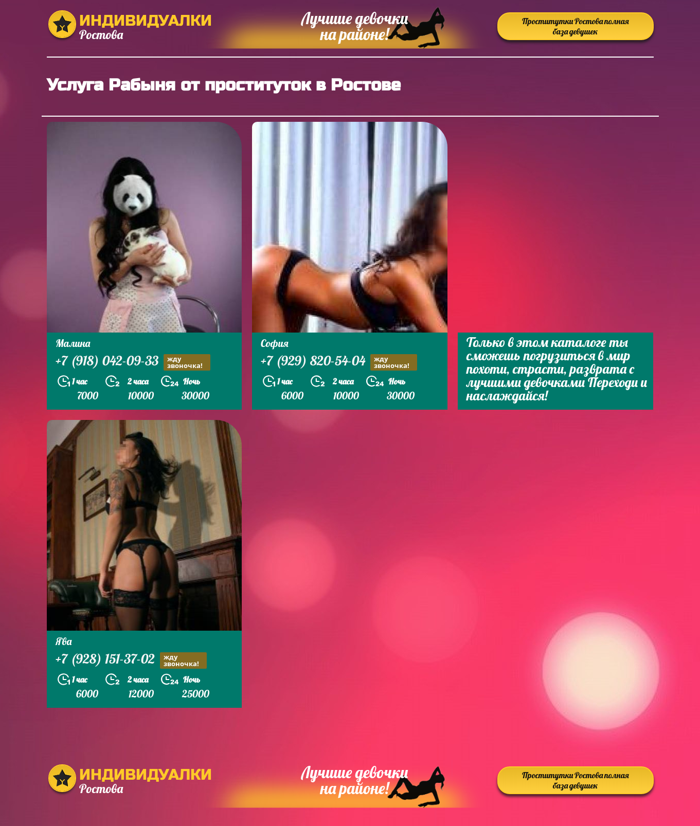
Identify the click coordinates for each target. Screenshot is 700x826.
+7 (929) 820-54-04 (339, 362)
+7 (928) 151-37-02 (131, 660)
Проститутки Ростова (575, 26)
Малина (73, 343)
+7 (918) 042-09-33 (133, 362)
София (275, 343)
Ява (63, 641)
